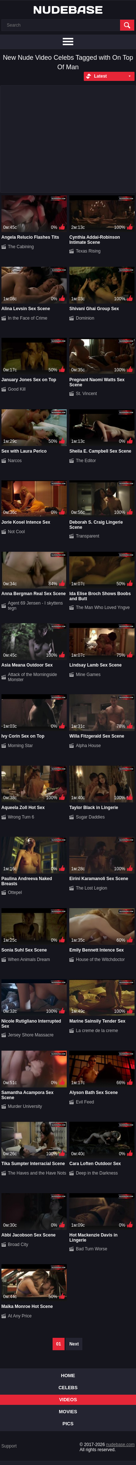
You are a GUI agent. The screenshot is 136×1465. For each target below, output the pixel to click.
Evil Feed (85, 1102)
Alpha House (88, 745)
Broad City (18, 1244)
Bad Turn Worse (91, 1248)
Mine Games (88, 674)
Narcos (15, 460)
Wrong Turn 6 (21, 817)
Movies (68, 1411)
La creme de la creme (97, 1030)
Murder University (25, 1106)
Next (74, 1344)
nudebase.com (120, 1444)
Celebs (68, 1387)
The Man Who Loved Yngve (103, 607)
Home (68, 1375)
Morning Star (20, 745)
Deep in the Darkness (97, 1173)
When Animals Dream (29, 959)
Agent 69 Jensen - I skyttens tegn (35, 606)
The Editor (86, 460)
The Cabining (21, 246)
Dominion (85, 318)
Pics (67, 1423)
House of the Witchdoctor (100, 959)
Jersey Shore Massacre (31, 1035)
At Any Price (20, 1315)
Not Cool (16, 531)
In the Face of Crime (28, 318)
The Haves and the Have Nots (37, 1173)
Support (9, 1446)
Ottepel (15, 892)
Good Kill (17, 389)
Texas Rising (88, 251)
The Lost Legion (91, 888)
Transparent (87, 536)
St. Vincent (86, 393)
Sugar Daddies (90, 817)
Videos (68, 1399)
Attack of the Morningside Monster (32, 677)
